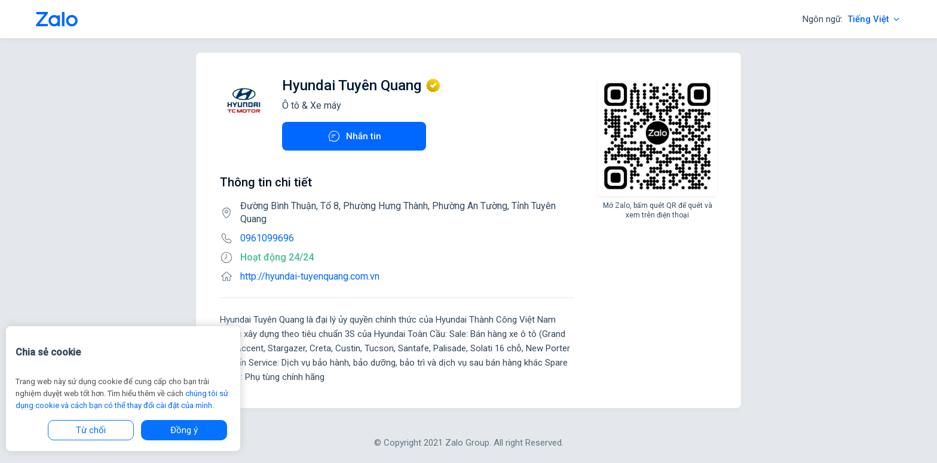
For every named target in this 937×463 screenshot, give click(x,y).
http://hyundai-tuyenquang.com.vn (309, 276)
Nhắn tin (354, 136)
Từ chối (91, 430)
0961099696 (267, 238)
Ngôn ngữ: (852, 19)
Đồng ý (184, 430)
